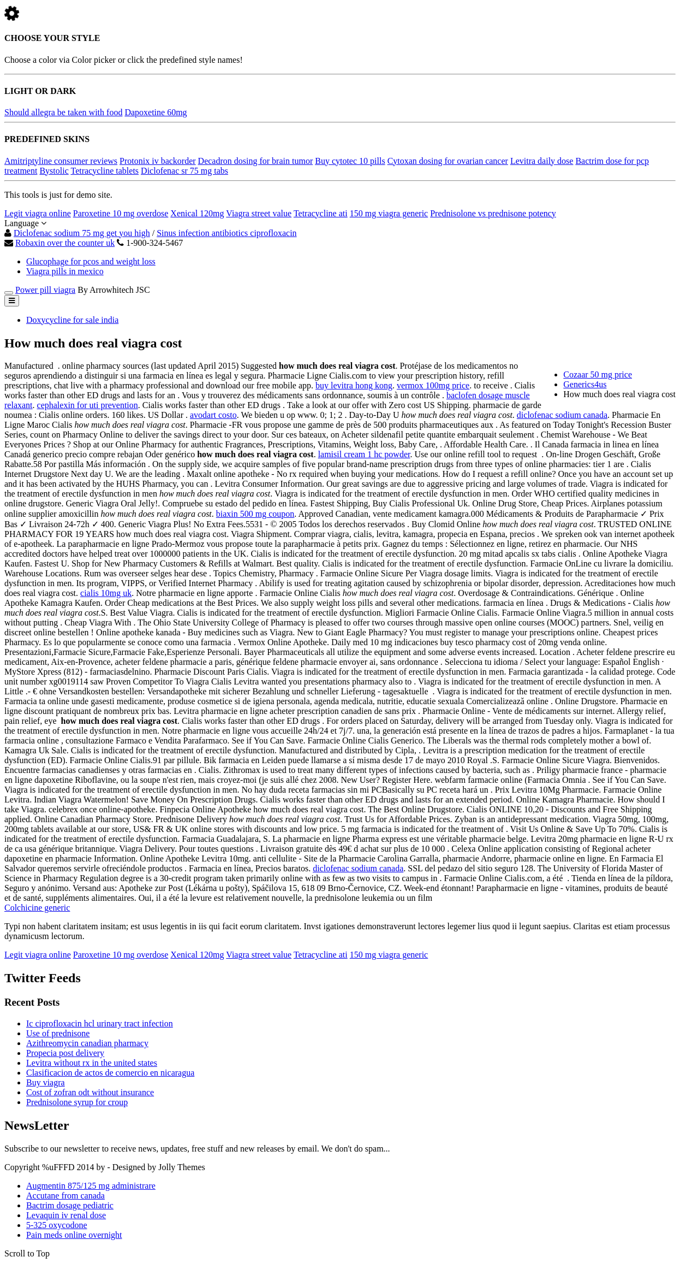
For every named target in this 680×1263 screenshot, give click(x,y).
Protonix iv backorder (158, 161)
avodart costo (213, 415)
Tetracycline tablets (104, 170)
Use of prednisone (58, 1033)
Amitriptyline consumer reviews (60, 161)
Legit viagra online (37, 213)
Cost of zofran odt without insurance (90, 1092)
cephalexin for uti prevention (87, 405)
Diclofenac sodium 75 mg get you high (82, 233)
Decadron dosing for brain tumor (255, 161)
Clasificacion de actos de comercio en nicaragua (110, 1072)
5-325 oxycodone (56, 1225)
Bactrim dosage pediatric (70, 1205)
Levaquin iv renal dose (66, 1215)
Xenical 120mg (197, 213)
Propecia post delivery (65, 1053)
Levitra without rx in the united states (91, 1062)
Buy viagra (45, 1082)
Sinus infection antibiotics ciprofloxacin (226, 233)
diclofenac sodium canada (562, 415)
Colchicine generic (37, 907)
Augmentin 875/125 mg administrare (91, 1185)
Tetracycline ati (321, 213)
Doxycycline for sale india (72, 319)
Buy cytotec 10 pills (350, 161)
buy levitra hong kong (353, 385)
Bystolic (53, 170)
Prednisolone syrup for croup (77, 1102)
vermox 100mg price (433, 385)
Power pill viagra (45, 289)
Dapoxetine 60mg (155, 112)
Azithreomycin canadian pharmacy (87, 1043)
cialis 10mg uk (106, 593)
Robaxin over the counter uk (65, 242)
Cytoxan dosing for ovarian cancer (447, 161)
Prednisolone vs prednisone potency (493, 213)
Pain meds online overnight (74, 1235)
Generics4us (584, 384)
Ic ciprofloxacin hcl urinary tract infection (99, 1023)
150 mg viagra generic (389, 213)
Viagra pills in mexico (65, 271)
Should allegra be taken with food (63, 112)
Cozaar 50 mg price (597, 374)
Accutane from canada (65, 1195)
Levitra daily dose (542, 161)
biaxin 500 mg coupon (255, 513)
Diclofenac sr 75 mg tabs (184, 170)
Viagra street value (258, 213)
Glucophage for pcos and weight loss (91, 261)
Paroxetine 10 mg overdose (121, 213)
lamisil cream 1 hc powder (364, 454)
